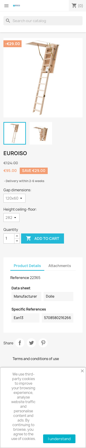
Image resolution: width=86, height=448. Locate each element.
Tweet (31, 342)
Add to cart (42, 238)
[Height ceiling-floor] (11, 217)
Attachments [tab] (59, 265)
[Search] (43, 20)
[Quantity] (8, 238)
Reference (19, 277)
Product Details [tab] (27, 265)
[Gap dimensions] (14, 198)
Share (19, 342)
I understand (59, 438)
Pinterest (43, 342)
